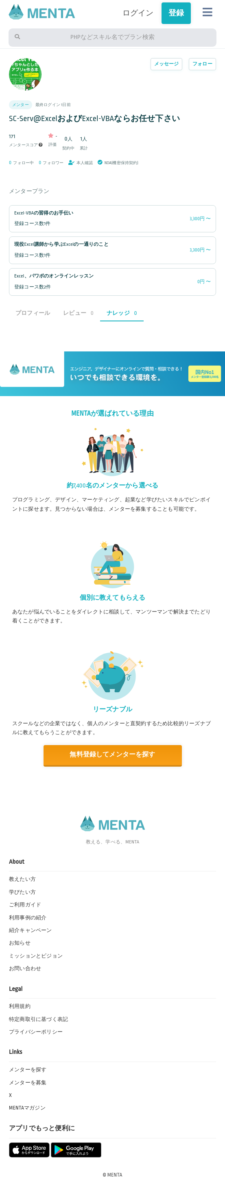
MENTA (114, 1175)
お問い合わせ (25, 968)
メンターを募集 (27, 1083)
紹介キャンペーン (30, 930)
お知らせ (20, 943)
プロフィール (32, 313)
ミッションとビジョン (36, 956)
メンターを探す (27, 1070)
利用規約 (20, 1006)
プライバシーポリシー (36, 1032)
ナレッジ (122, 313)
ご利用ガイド (25, 905)
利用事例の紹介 (27, 918)
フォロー (202, 64)
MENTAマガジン (27, 1108)
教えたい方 (22, 879)
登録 (176, 13)
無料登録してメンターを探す (112, 754)
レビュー (78, 313)
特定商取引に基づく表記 (38, 1019)
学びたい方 (22, 892)
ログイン (138, 13)
